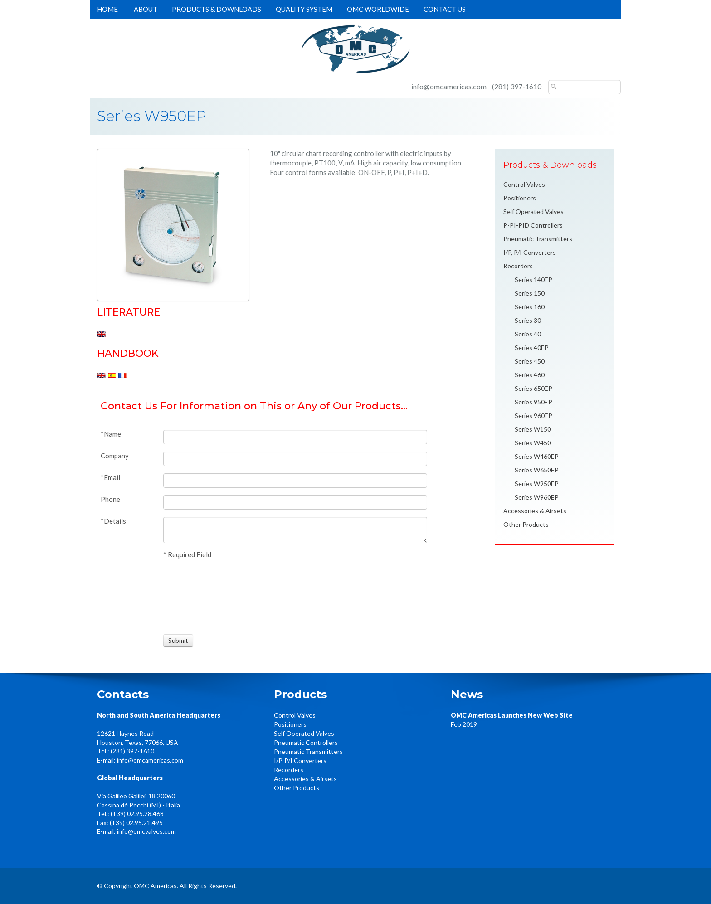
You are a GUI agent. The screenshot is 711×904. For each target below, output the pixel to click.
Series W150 (533, 429)
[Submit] (178, 640)
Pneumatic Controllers (306, 742)
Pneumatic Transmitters (537, 239)
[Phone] (295, 502)
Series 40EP (532, 347)
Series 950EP (533, 402)
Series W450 (533, 443)
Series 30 (528, 320)
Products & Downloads (216, 9)
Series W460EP (537, 456)
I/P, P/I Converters (529, 252)
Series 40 (528, 334)
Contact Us (445, 9)
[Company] (295, 459)
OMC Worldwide (378, 9)
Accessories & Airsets (534, 511)
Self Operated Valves (533, 211)
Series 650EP (533, 388)
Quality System (304, 9)
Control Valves (524, 184)
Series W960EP (537, 497)
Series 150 (530, 293)
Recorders (518, 266)
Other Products (526, 524)
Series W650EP (537, 470)
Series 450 (530, 361)
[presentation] (197, 595)
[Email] (295, 480)
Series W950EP (537, 483)
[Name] (295, 437)
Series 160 (530, 307)
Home (107, 9)
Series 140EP (533, 279)
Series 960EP (533, 415)
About (145, 9)
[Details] (295, 530)
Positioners (519, 198)
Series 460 (530, 375)
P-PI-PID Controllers (533, 225)
